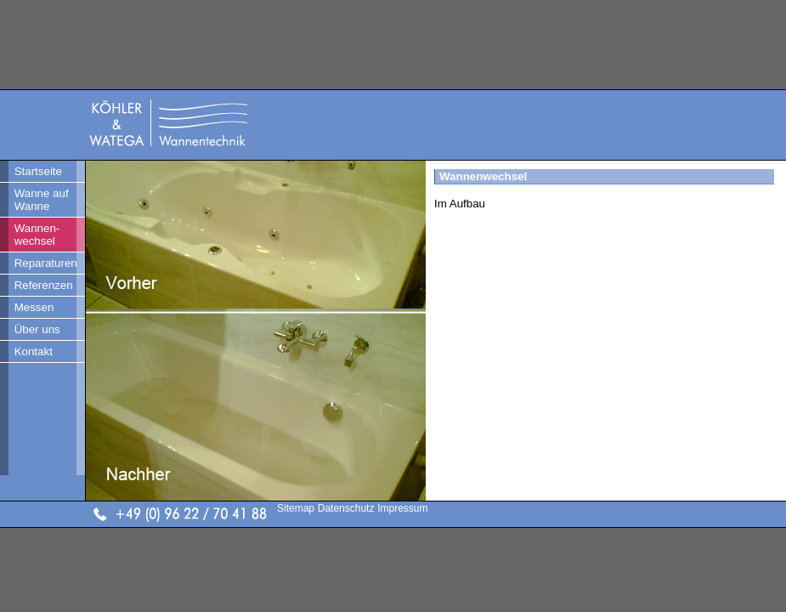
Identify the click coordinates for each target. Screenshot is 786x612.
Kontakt (33, 351)
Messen (34, 307)
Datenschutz (346, 508)
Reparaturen (45, 263)
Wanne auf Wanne (41, 199)
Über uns (37, 329)
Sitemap (295, 508)
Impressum (402, 508)
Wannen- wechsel (37, 234)
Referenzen (43, 285)
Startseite (38, 171)
